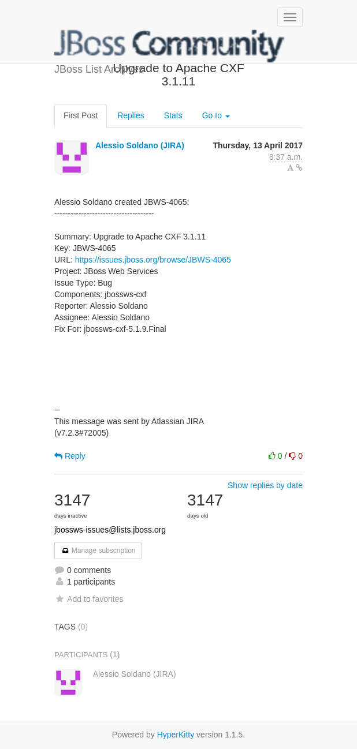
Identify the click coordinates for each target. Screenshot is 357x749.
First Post (81, 115)
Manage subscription (98, 550)
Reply (69, 455)
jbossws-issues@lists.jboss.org (110, 529)
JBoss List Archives (169, 46)
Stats (173, 115)
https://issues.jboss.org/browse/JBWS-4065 (153, 259)
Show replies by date (265, 485)
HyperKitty (176, 734)
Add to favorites (88, 599)
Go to (216, 115)
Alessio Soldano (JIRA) (139, 145)
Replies (130, 115)
